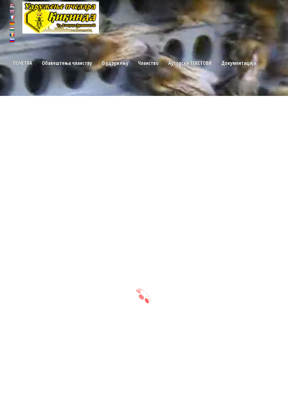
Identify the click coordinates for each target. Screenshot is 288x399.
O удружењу (114, 62)
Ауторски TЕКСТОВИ (189, 62)
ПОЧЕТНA (22, 62)
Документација (238, 62)
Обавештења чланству (67, 62)
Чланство (148, 62)
